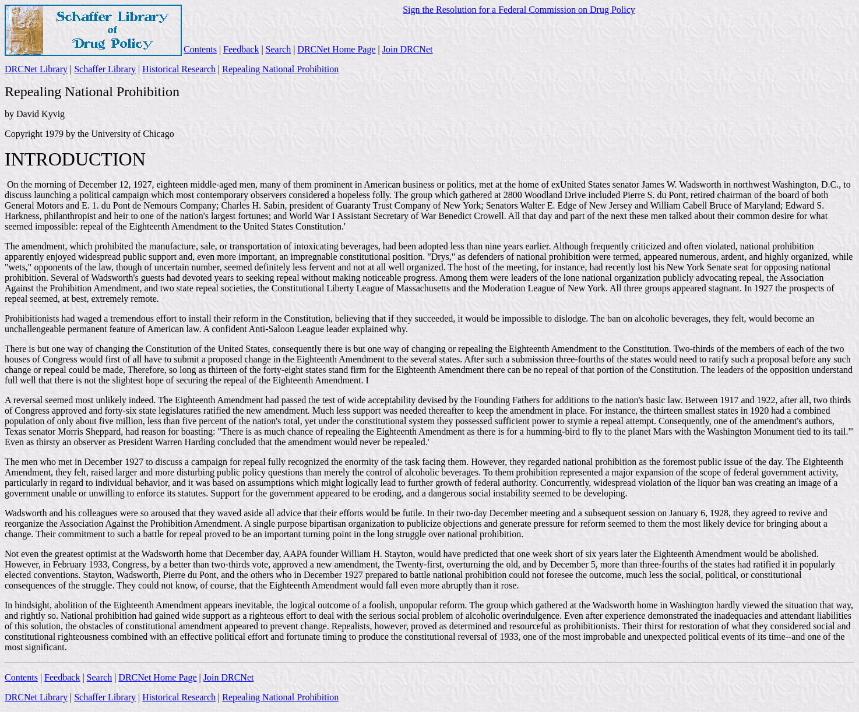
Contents (200, 49)
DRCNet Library (36, 69)
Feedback (241, 49)
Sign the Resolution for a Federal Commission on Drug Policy (519, 10)
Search (278, 49)
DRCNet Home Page (336, 49)
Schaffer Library (105, 69)
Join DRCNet (407, 49)
